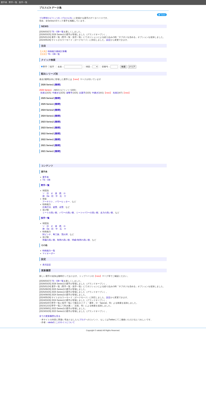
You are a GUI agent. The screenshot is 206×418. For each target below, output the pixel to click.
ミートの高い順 (49, 212)
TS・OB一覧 (58, 32)
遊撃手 (69, 93)
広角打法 (46, 207)
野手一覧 (13, 2)
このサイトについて (65, 322)
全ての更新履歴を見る (49, 316)
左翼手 (82, 93)
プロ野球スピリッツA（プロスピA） (56, 18)
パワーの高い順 (66, 212)
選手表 (4, 2)
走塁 (61, 207)
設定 (108, 40)
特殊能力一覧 (48, 251)
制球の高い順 (63, 240)
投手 (51, 67)
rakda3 (51, 322)
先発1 (43, 93)
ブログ (82, 319)
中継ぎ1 (56, 93)
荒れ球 (64, 234)
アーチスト (47, 201)
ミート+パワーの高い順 (87, 212)
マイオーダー (48, 253)
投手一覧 (23, 2)
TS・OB (46, 180)
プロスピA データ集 (50, 7)
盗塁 (55, 207)
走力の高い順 (106, 212)
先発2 (115, 93)
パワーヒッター (62, 201)
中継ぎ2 (95, 93)
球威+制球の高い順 (81, 240)
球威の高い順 (48, 240)
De (48, 196)
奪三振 (56, 234)
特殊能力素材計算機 (57, 51)
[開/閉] (57, 85)
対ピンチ (46, 234)
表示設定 (46, 265)
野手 (44, 67)
